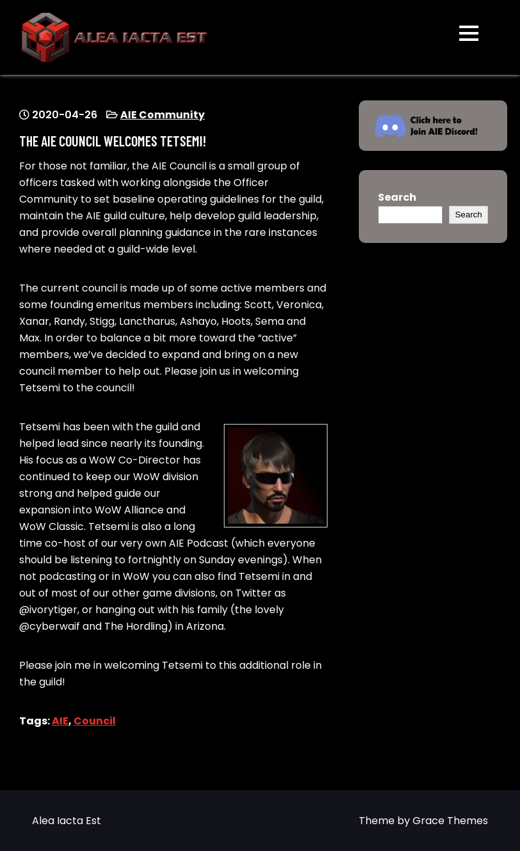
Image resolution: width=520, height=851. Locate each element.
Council (95, 721)
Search (397, 197)
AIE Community (162, 114)
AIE (60, 721)
